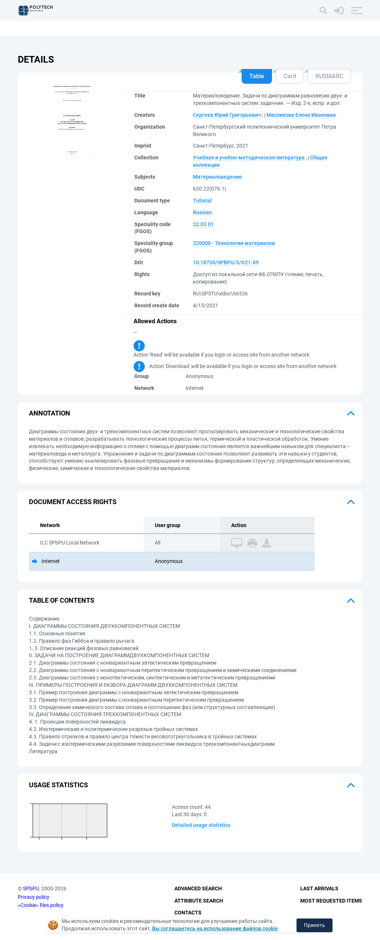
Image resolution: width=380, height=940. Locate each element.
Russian (202, 212)
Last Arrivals (319, 888)
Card (290, 76)
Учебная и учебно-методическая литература (249, 157)
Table (256, 76)
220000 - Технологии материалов (234, 243)
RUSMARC (329, 76)
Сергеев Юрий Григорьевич (227, 115)
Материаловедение (217, 177)
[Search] (323, 10)
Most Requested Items (331, 901)
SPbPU (31, 888)
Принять (314, 925)
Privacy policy (33, 897)
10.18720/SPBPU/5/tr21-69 (226, 262)
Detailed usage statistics (201, 825)
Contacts (188, 913)
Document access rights (73, 502)
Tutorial (202, 200)
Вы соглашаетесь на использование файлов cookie (215, 928)
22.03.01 (203, 224)
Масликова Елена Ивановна (301, 115)
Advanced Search (198, 888)
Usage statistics (58, 785)
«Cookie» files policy (40, 905)
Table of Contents (61, 600)
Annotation (49, 413)
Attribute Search (198, 901)
